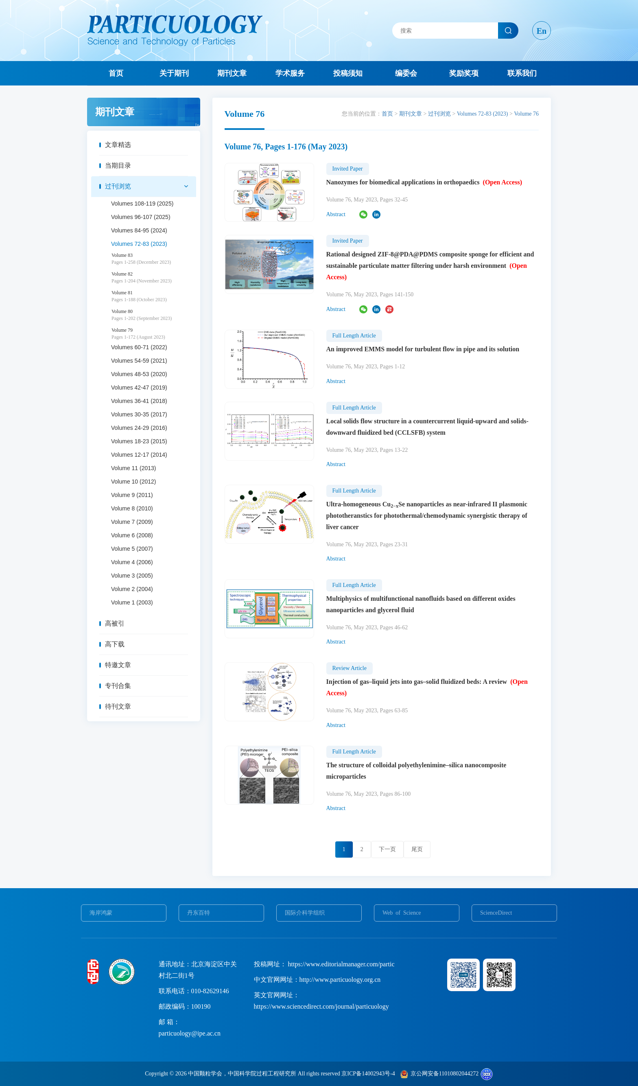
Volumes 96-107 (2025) (140, 217)
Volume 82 (153, 277)
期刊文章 (232, 73)
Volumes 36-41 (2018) (139, 401)
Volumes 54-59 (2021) (139, 360)
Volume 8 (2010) (132, 508)
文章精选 (118, 144)
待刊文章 (118, 706)
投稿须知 (348, 73)
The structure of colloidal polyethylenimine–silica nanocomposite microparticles (416, 771)
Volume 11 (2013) (133, 468)
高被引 (115, 623)
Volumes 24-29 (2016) (139, 428)
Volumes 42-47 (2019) (139, 387)
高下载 (115, 644)
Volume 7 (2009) (132, 522)
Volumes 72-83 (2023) (139, 244)
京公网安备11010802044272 (444, 1074)
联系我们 (522, 73)
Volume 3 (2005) (132, 575)
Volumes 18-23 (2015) (139, 441)
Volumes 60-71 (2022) (139, 347)
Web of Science (401, 913)
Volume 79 (153, 333)
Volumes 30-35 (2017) (139, 414)
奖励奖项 (463, 73)
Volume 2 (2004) (132, 589)
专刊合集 (118, 685)
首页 (116, 73)
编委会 (406, 73)
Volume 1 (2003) (132, 602)
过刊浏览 (118, 186)
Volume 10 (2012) (133, 481)
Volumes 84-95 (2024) (139, 230)
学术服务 (290, 73)
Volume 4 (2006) (132, 562)
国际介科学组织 (305, 913)
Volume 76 (526, 114)
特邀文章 (118, 664)
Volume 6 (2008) (132, 535)
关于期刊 (174, 73)
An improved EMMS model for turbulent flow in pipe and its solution (423, 349)
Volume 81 (153, 296)
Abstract (335, 214)
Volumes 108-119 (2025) (142, 203)
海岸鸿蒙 (101, 913)
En (541, 30)
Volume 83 (153, 258)
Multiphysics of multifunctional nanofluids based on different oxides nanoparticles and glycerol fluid (421, 604)
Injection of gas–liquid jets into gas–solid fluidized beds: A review (427, 687)
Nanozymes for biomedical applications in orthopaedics (424, 182)
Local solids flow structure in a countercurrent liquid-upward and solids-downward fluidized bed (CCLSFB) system (427, 427)
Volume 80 (153, 315)
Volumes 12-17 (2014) (139, 454)
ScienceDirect (496, 913)
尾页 (417, 849)
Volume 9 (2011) (132, 495)
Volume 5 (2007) (132, 548)
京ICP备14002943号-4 (368, 1074)
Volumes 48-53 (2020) (139, 374)
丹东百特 (198, 913)
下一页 (387, 849)
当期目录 (118, 165)
